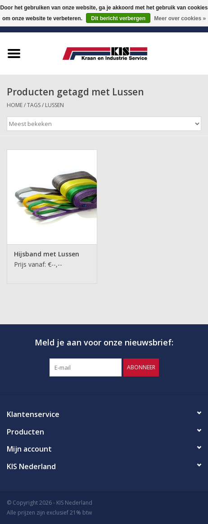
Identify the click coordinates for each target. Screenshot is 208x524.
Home (15, 105)
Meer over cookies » (180, 18)
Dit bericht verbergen (118, 18)
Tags (34, 105)
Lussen (54, 105)
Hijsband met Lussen (46, 254)
